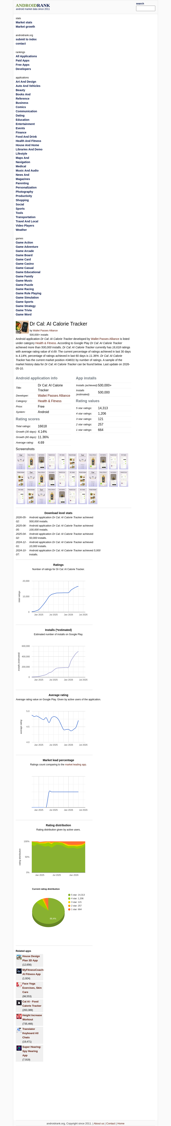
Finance (21, 132)
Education (22, 119)
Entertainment (25, 124)
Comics (21, 107)
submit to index (26, 39)
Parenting (22, 183)
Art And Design (26, 81)
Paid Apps (22, 60)
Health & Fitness (45, 343)
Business (22, 102)
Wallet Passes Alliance (45, 330)
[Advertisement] (99, 6)
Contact (110, 1123)
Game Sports (24, 301)
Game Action (24, 242)
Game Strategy (26, 306)
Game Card (23, 259)
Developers (23, 69)
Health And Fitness (28, 141)
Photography (24, 191)
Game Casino (25, 263)
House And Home (27, 145)
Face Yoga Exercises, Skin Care (32, 988)
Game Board (24, 255)
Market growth (25, 26)
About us (99, 1123)
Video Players (25, 225)
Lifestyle (21, 153)
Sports (20, 208)
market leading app (75, 764)
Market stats (24, 22)
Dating (20, 115)
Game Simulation (27, 297)
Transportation (25, 217)
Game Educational (28, 272)
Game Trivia (24, 310)
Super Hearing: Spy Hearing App (31, 1051)
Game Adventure (27, 246)
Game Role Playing (28, 293)
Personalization (26, 187)
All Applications (26, 56)
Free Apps (22, 64)
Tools (19, 212)
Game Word (23, 314)
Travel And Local (27, 221)
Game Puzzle (24, 284)
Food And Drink (26, 136)
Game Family (24, 276)
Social (20, 204)
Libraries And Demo (29, 149)
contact (21, 43)
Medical (21, 166)
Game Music (24, 280)
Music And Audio (27, 170)
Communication (26, 111)
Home (120, 1123)
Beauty (20, 90)
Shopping (22, 200)
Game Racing (25, 289)
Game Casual (25, 268)
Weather (21, 229)
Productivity (24, 196)
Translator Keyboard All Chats (30, 1033)
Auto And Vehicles (28, 85)
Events (20, 128)
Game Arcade (25, 251)
